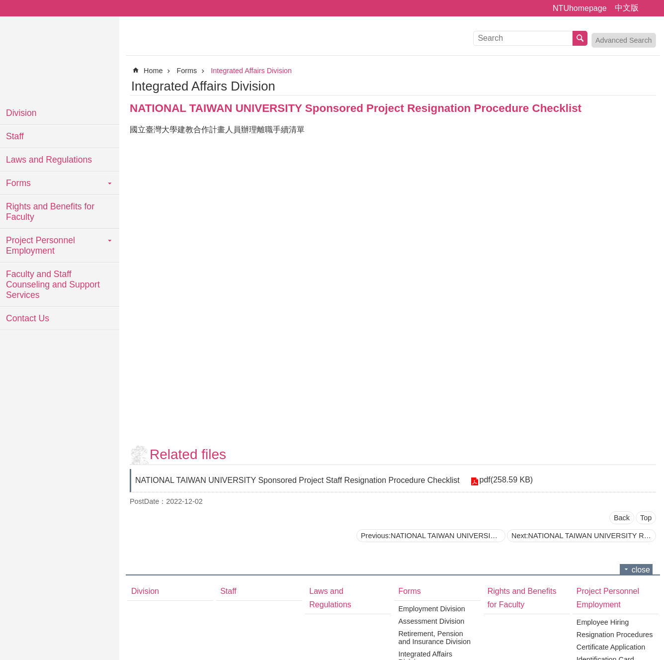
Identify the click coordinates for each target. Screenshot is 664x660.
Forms (18, 183)
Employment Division (431, 609)
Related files (188, 454)
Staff (15, 136)
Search (580, 38)
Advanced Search (623, 40)
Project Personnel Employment (40, 245)
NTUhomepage (580, 8)
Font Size (651, 8)
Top (646, 518)
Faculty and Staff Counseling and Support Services (53, 284)
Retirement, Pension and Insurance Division (434, 638)
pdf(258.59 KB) (505, 479)
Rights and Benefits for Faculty (50, 211)
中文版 (627, 7)
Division (21, 113)
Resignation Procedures (615, 635)
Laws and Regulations (49, 160)
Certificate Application (611, 647)
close (641, 570)
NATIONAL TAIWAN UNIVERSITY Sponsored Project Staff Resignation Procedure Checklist (297, 480)
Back (622, 518)
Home (153, 71)
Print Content (650, 86)
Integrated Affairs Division (251, 71)
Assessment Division (431, 621)
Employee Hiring (603, 622)
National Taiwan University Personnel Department (59, 59)
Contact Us (27, 318)
